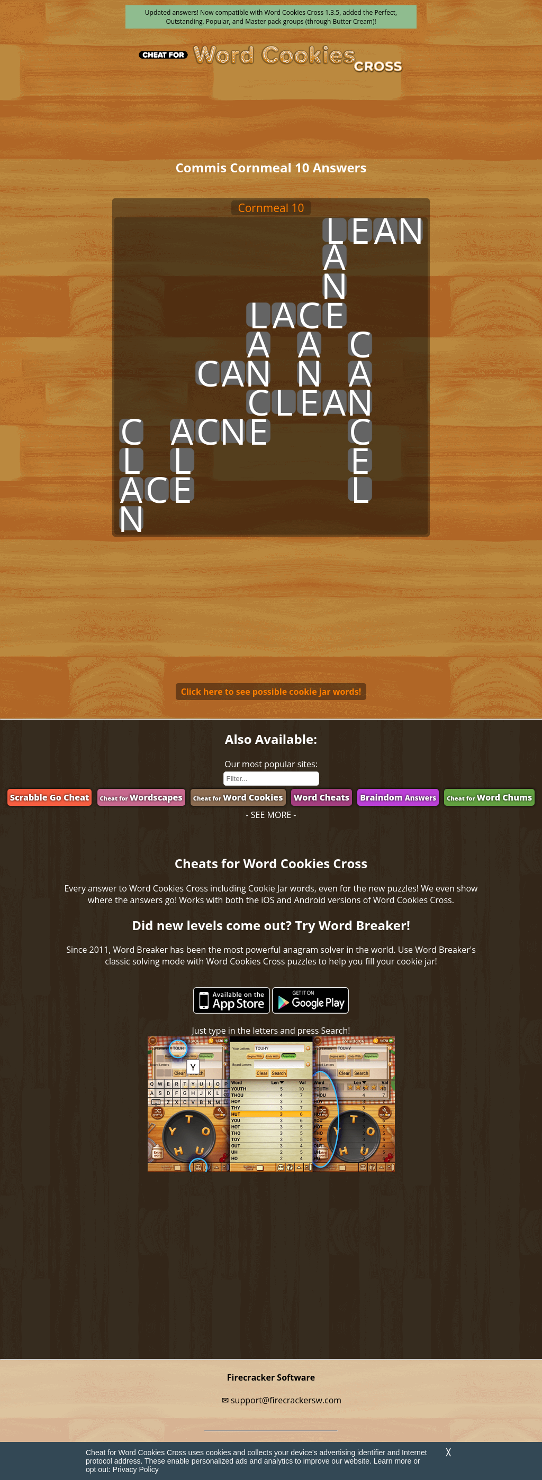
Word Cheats (321, 797)
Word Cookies (238, 797)
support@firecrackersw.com (286, 1400)
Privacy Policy (136, 1469)
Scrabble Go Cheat (49, 797)
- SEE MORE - (271, 815)
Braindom (398, 797)
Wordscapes (141, 797)
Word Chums (489, 797)
